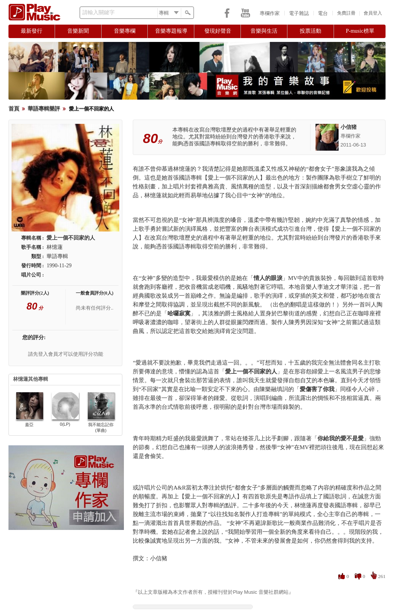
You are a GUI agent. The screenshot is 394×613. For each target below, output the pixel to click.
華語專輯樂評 (44, 109)
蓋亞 (29, 424)
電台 (323, 13)
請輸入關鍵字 (98, 12)
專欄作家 (270, 13)
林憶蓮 (55, 247)
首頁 (13, 109)
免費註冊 (346, 13)
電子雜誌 (299, 13)
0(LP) (65, 424)
